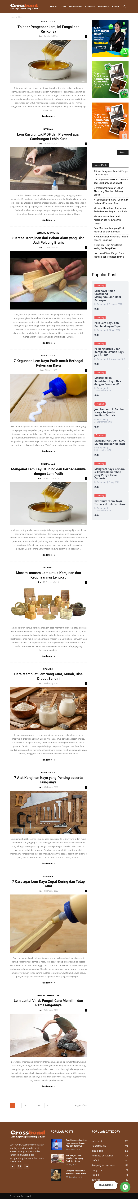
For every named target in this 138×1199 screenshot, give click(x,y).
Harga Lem (97, 1170)
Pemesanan (103, 6)
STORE (63, 6)
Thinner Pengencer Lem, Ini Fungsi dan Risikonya (111, 173)
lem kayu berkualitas (48, 233)
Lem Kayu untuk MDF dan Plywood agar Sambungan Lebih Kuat (111, 181)
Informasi (48, 129)
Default (96, 1160)
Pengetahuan (75, 6)
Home (12, 17)
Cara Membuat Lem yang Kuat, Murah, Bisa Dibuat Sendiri (109, 230)
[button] (125, 6)
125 (39, 1105)
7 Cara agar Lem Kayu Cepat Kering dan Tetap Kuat (108, 247)
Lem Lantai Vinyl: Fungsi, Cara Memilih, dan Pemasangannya (109, 255)
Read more (48, 116)
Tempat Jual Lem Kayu (103, 1165)
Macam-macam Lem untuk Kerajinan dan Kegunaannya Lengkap (107, 220)
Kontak (115, 6)
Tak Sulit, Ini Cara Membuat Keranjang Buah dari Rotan (74, 1158)
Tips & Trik (48, 669)
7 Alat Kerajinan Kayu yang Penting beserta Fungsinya (111, 238)
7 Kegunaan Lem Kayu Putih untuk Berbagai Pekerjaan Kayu (111, 201)
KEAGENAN (90, 6)
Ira (40, 36)
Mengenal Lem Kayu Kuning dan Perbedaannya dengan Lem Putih (110, 210)
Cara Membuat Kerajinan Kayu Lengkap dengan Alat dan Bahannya (76, 1143)
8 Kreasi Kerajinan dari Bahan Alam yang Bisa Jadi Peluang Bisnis (108, 191)
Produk (54, 6)
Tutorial (96, 1179)
